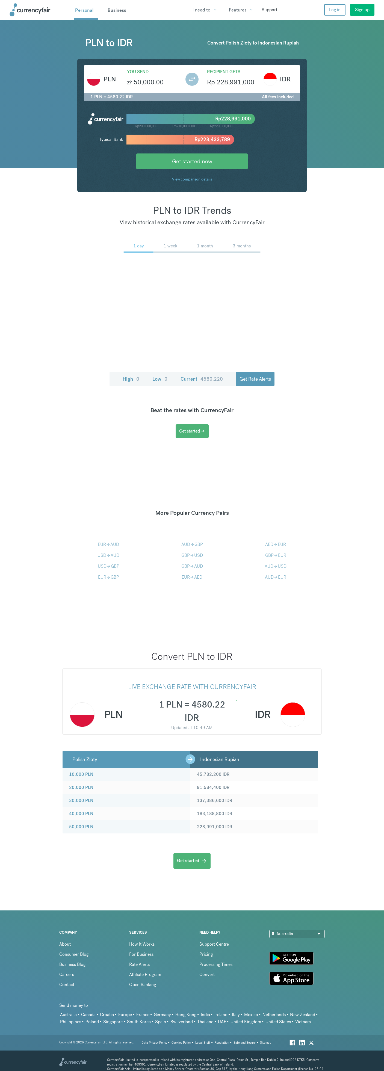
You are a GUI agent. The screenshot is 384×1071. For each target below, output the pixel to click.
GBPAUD (192, 566)
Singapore (113, 1022)
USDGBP (108, 566)
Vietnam (303, 1022)
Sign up (362, 10)
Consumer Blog (73, 954)
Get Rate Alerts (255, 379)
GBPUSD (192, 555)
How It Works (142, 944)
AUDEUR (275, 577)
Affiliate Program (145, 974)
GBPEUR (275, 555)
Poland (92, 1022)
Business (117, 10)
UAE (222, 1022)
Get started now (192, 161)
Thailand (205, 1022)
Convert (207, 974)
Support (269, 10)
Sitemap (265, 1043)
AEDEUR (275, 544)
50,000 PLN (81, 827)
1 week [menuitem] (170, 246)
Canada (88, 1014)
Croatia (107, 1014)
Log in (335, 10)
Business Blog (72, 964)
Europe (125, 1014)
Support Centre (214, 944)
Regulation (222, 1043)
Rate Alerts (139, 964)
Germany (162, 1014)
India (205, 1014)
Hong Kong (185, 1014)
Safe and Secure (245, 1043)
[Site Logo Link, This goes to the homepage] (40, 9)
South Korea (139, 1022)
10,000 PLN (81, 774)
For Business (141, 954)
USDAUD (108, 555)
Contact (66, 984)
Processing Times (215, 964)
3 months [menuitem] (242, 246)
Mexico (251, 1014)
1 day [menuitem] (138, 246)
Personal (84, 10)
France (142, 1014)
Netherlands (274, 1014)
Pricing (206, 954)
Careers (66, 974)
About (65, 944)
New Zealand (302, 1014)
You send (138, 72)
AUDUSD (275, 566)
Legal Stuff (202, 1043)
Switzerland (181, 1022)
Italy (236, 1014)
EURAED (192, 577)
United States (278, 1022)
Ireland (221, 1014)
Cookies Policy (181, 1043)
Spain (160, 1022)
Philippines (70, 1022)
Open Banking (142, 984)
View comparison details (192, 179)
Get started (192, 431)
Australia (68, 1014)
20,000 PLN (81, 787)
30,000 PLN (81, 800)
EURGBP (108, 577)
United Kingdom (246, 1022)
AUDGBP (192, 544)
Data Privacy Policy (154, 1043)
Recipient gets (223, 72)
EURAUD (108, 544)
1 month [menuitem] (205, 246)
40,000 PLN (81, 813)
